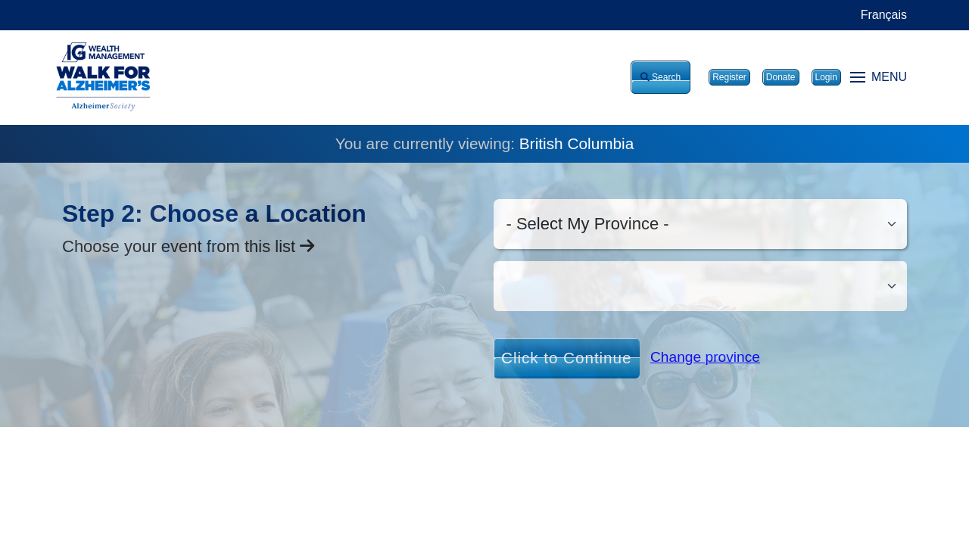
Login (826, 77)
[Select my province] (700, 224)
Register (729, 77)
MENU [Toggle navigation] (878, 76)
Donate (781, 77)
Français (884, 14)
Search (660, 77)
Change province (705, 357)
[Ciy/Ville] (700, 286)
